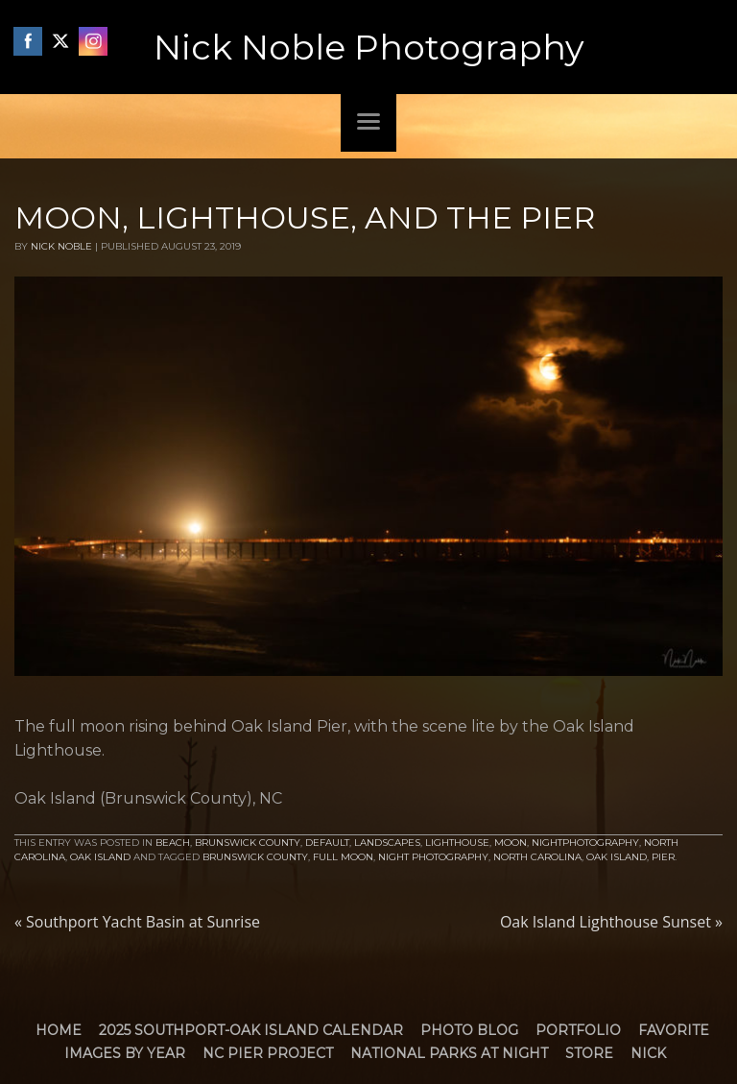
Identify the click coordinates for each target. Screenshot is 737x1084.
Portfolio (578, 1030)
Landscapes (387, 842)
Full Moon (343, 857)
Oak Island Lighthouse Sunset (611, 921)
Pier (663, 857)
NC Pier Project (267, 1053)
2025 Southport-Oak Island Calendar (251, 1030)
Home (59, 1030)
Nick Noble (61, 246)
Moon (510, 842)
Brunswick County (247, 842)
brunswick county (255, 857)
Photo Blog (469, 1030)
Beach (172, 842)
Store (589, 1053)
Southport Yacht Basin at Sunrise (137, 921)
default (327, 842)
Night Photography (433, 857)
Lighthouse (457, 842)
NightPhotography (585, 842)
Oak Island (100, 857)
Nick (648, 1053)
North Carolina (537, 857)
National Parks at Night (449, 1053)
